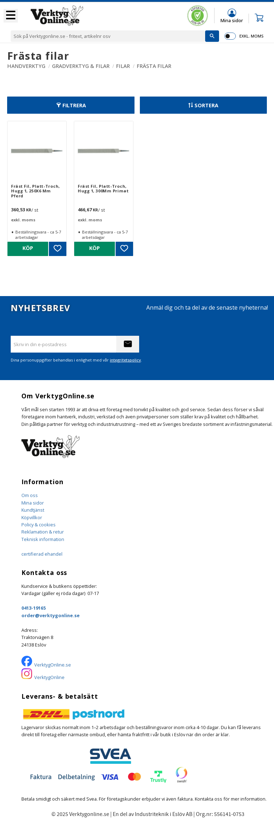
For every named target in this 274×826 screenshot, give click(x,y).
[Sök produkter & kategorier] (108, 36)
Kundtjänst (32, 510)
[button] (11, 16)
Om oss (29, 495)
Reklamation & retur (42, 531)
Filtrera (74, 105)
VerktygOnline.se (52, 665)
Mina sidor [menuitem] (231, 20)
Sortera (206, 105)
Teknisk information (42, 539)
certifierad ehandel (41, 554)
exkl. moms (251, 36)
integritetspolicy (125, 360)
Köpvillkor (31, 517)
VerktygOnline (49, 677)
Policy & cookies (38, 524)
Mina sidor (32, 503)
